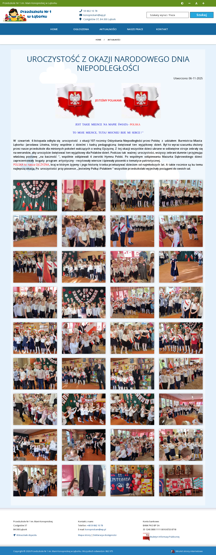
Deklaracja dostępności (104, 535)
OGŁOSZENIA (81, 29)
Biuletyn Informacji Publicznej (161, 536)
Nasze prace (135, 29)
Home (54, 29)
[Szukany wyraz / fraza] (168, 15)
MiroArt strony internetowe (186, 551)
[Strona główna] (27, 14)
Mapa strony (84, 535)
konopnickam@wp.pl (95, 529)
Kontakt (162, 29)
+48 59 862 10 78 (95, 525)
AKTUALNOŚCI (108, 29)
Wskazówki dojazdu (25, 535)
